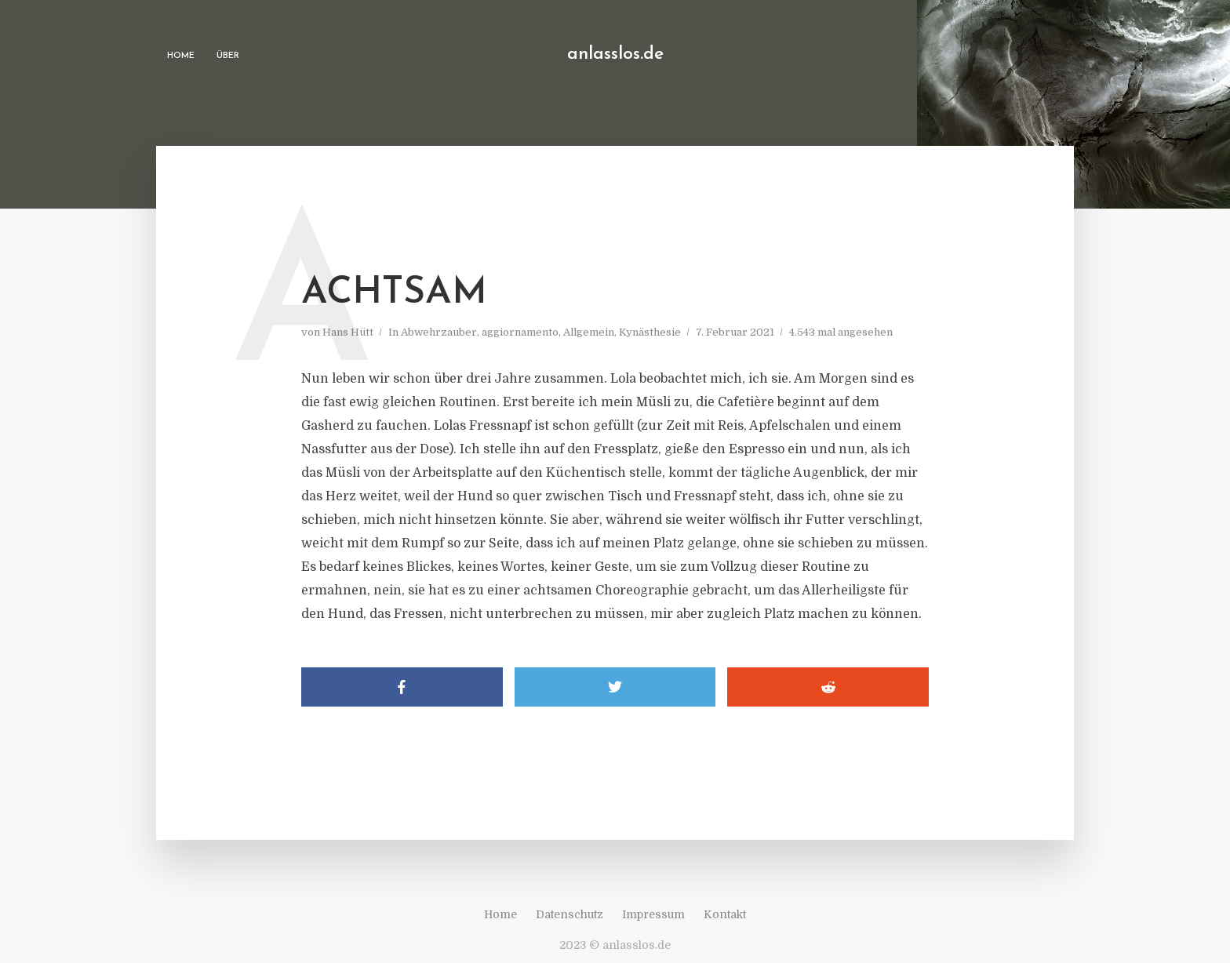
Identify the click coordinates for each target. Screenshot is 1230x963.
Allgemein (588, 332)
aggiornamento (520, 332)
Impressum (653, 914)
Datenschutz (569, 914)
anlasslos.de (615, 54)
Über (228, 56)
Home (181, 56)
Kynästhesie (650, 332)
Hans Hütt (347, 332)
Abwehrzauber (439, 332)
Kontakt (725, 914)
